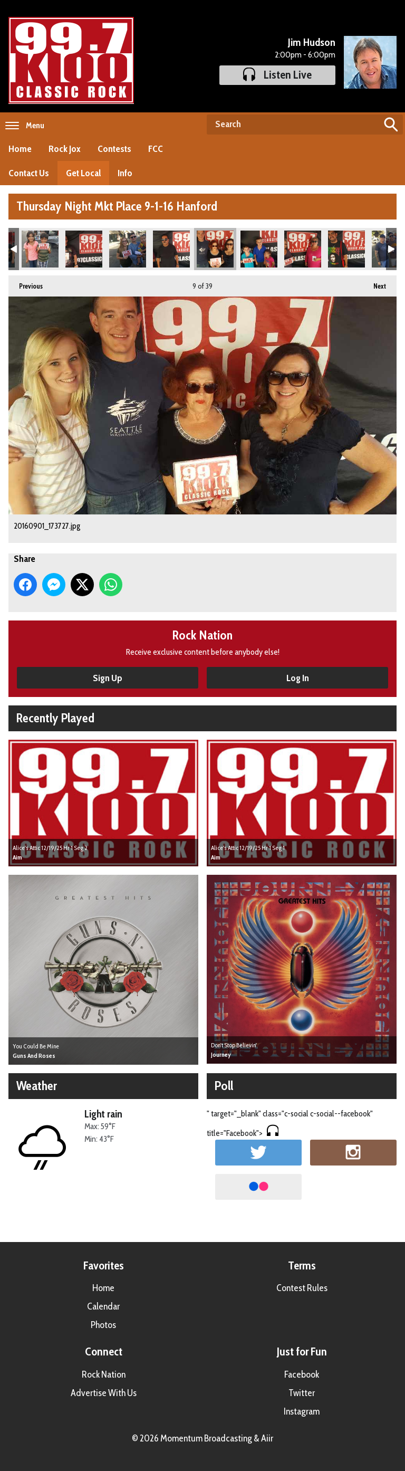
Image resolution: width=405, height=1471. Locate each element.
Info (125, 173)
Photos (103, 1325)
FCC (155, 149)
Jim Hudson (311, 42)
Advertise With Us (104, 1393)
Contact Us (28, 173)
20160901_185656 (40, 249)
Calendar (103, 1306)
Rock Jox (65, 149)
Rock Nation (104, 1374)
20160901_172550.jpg (127, 249)
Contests (114, 149)
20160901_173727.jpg (215, 249)
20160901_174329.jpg (302, 249)
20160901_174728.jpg (346, 249)
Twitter (301, 1393)
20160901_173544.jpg (171, 249)
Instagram (302, 1411)
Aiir (267, 1438)
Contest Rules (301, 1288)
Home (20, 149)
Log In (297, 678)
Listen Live (277, 75)
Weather (36, 1085)
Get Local (83, 173)
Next (374, 282)
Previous (25, 282)
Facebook (301, 1374)
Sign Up (107, 678)
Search (391, 124)
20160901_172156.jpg (83, 249)
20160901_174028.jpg (258, 249)
